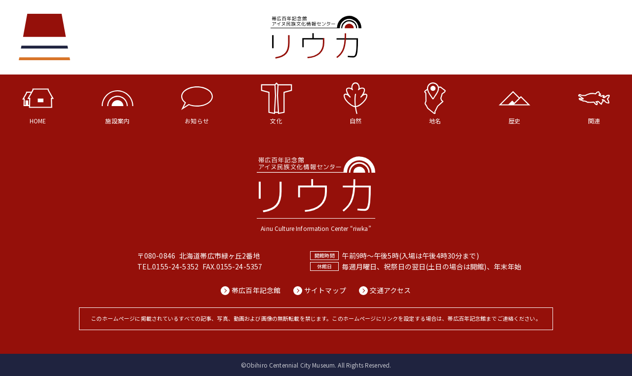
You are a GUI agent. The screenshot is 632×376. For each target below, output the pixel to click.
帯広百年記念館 (255, 290)
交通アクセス (391, 290)
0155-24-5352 (175, 266)
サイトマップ (325, 290)
